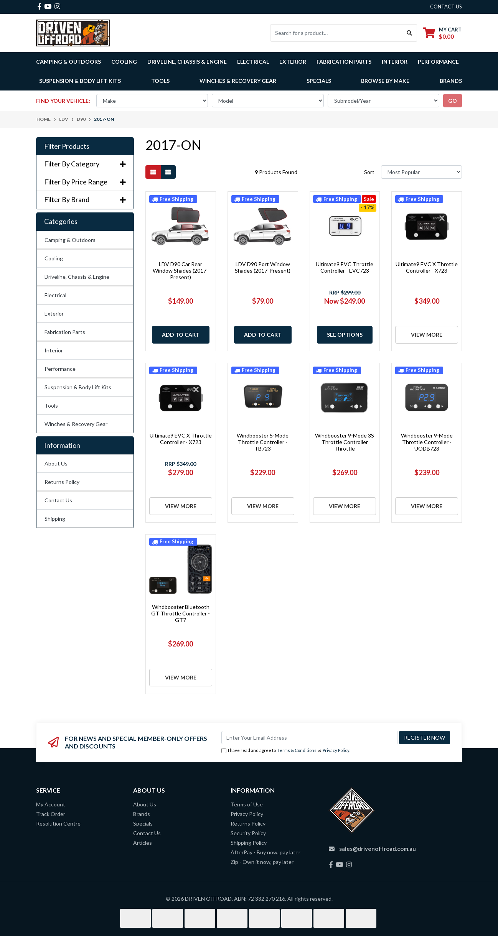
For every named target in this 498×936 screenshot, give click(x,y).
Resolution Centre (58, 823)
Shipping (55, 518)
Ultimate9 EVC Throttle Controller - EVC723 (344, 267)
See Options (345, 334)
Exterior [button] (292, 61)
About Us (56, 463)
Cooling (54, 258)
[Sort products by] (421, 172)
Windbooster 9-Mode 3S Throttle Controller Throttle (344, 442)
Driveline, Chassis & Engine (77, 276)
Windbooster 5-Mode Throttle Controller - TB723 (263, 442)
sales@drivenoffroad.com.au (377, 848)
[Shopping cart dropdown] (442, 33)
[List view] (168, 172)
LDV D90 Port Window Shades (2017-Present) (262, 267)
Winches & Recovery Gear (76, 424)
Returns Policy (62, 482)
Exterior (54, 313)
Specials (319, 80)
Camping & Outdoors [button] (68, 61)
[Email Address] (309, 737)
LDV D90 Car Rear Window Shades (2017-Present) (180, 270)
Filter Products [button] (66, 146)
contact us (446, 6)
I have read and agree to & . (285, 750)
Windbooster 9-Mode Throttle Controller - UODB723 (427, 442)
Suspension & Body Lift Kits (78, 387)
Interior (54, 350)
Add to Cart (181, 334)
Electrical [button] (253, 61)
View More (426, 334)
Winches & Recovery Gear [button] (238, 80)
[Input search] (336, 33)
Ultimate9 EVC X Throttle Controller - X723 (427, 267)
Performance (60, 368)
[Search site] (409, 33)
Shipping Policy (249, 842)
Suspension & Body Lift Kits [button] (80, 80)
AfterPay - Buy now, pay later (265, 852)
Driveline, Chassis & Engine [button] (187, 61)
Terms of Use (247, 804)
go (452, 100)
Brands (141, 814)
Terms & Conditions (297, 750)
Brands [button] (451, 80)
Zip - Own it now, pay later (262, 862)
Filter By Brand (85, 200)
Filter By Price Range (85, 182)
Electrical (55, 295)
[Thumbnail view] (153, 172)
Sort (369, 172)
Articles (142, 842)
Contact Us (58, 500)
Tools (160, 80)
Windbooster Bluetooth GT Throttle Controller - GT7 (180, 613)
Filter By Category (85, 164)
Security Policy (248, 833)
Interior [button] (394, 61)
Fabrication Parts (344, 61)
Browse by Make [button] (385, 80)
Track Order (50, 814)
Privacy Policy (336, 750)
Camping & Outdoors (70, 240)
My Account (50, 804)
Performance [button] (438, 61)
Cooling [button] (124, 61)
